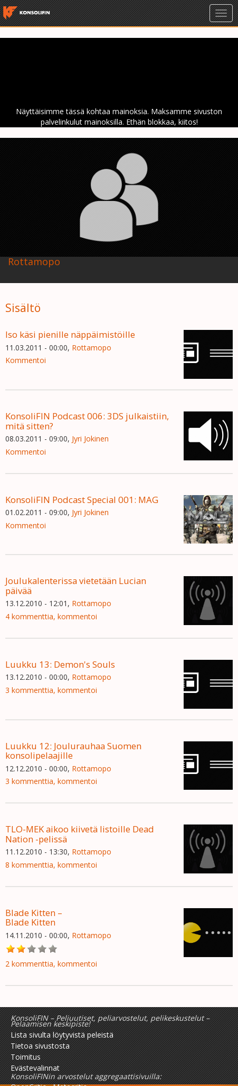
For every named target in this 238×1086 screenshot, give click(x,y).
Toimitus (26, 1057)
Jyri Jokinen (90, 439)
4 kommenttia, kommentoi (51, 616)
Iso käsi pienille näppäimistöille (70, 334)
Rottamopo (91, 348)
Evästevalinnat (35, 1068)
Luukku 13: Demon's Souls (60, 664)
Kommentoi (25, 360)
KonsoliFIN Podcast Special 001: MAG (81, 500)
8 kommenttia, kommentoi (51, 865)
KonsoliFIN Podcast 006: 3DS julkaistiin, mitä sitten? (87, 420)
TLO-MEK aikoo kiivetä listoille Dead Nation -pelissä (79, 833)
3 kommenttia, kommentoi (51, 690)
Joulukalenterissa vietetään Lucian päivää (75, 585)
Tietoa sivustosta (40, 1046)
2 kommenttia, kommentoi (51, 964)
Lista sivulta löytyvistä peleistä (62, 1035)
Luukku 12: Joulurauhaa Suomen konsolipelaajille (73, 750)
